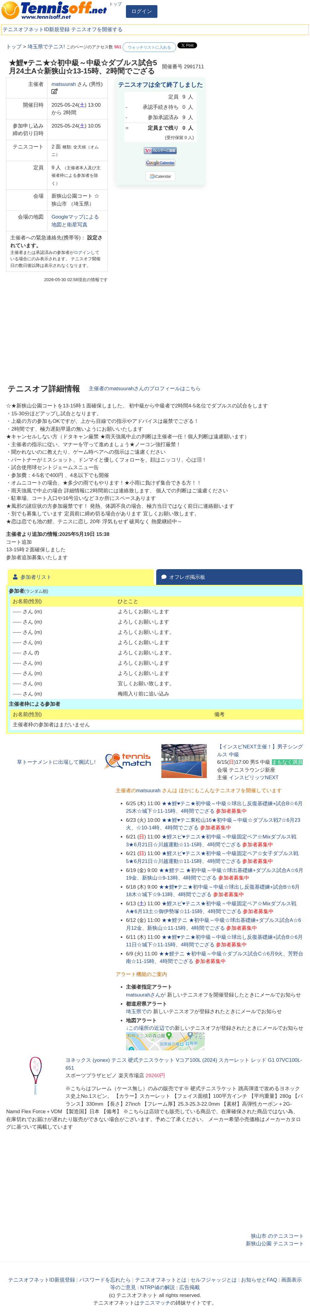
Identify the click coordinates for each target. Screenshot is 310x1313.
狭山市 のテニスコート (277, 1236)
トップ (115, 4)
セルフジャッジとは (213, 1280)
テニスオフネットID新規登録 (36, 29)
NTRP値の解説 (157, 1287)
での (139, 1011)
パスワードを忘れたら (105, 1280)
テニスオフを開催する (97, 29)
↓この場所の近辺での (150, 1028)
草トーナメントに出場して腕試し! (56, 762)
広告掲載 (189, 1287)
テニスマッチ (155, 1303)
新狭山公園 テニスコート (275, 1244)
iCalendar (160, 176)
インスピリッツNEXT (254, 777)
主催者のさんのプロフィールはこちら (144, 388)
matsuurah (63, 84)
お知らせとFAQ (259, 1280)
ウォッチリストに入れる (149, 47)
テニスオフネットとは (160, 1280)
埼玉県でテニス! (46, 47)
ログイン (141, 11)
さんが (146, 995)
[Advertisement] (258, 80)
